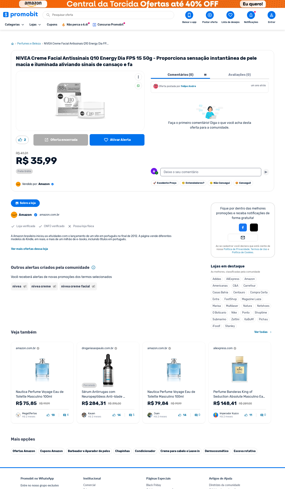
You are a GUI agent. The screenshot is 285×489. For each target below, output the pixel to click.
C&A (235, 278)
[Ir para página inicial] (14, 36)
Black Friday (153, 477)
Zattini (235, 312)
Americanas (220, 278)
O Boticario (219, 305)
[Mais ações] (138, 69)
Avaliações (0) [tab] (239, 67)
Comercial (89, 477)
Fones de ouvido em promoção (165, 487)
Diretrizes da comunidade (224, 477)
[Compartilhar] (138, 78)
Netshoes (263, 298)
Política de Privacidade (237, 241)
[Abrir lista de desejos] (230, 18)
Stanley (230, 318)
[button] (229, 220)
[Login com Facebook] (243, 220)
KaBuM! (249, 312)
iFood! (216, 318)
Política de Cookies (242, 245)
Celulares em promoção (160, 482)
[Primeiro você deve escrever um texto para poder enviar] (266, 164)
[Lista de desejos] (117, 132)
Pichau (263, 312)
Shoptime (261, 305)
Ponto (246, 305)
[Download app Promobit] (189, 18)
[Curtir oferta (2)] (22, 132)
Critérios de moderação (223, 482)
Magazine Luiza (251, 291)
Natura (247, 298)
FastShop (230, 291)
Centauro (239, 285)
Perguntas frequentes (222, 487)
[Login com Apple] (254, 220)
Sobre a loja (26, 196)
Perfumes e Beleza (30, 36)
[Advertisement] (87, 300)
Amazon (249, 271)
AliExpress (232, 271)
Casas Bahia (220, 285)
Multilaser (232, 298)
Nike (234, 305)
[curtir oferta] (50, 408)
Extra (216, 291)
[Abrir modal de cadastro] (271, 18)
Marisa (217, 298)
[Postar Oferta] (210, 18)
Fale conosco (91, 482)
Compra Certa (259, 285)
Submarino (219, 312)
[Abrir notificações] (251, 18)
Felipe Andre (188, 78)
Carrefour (249, 278)
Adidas (217, 271)
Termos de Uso (259, 241)
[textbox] (211, 164)
